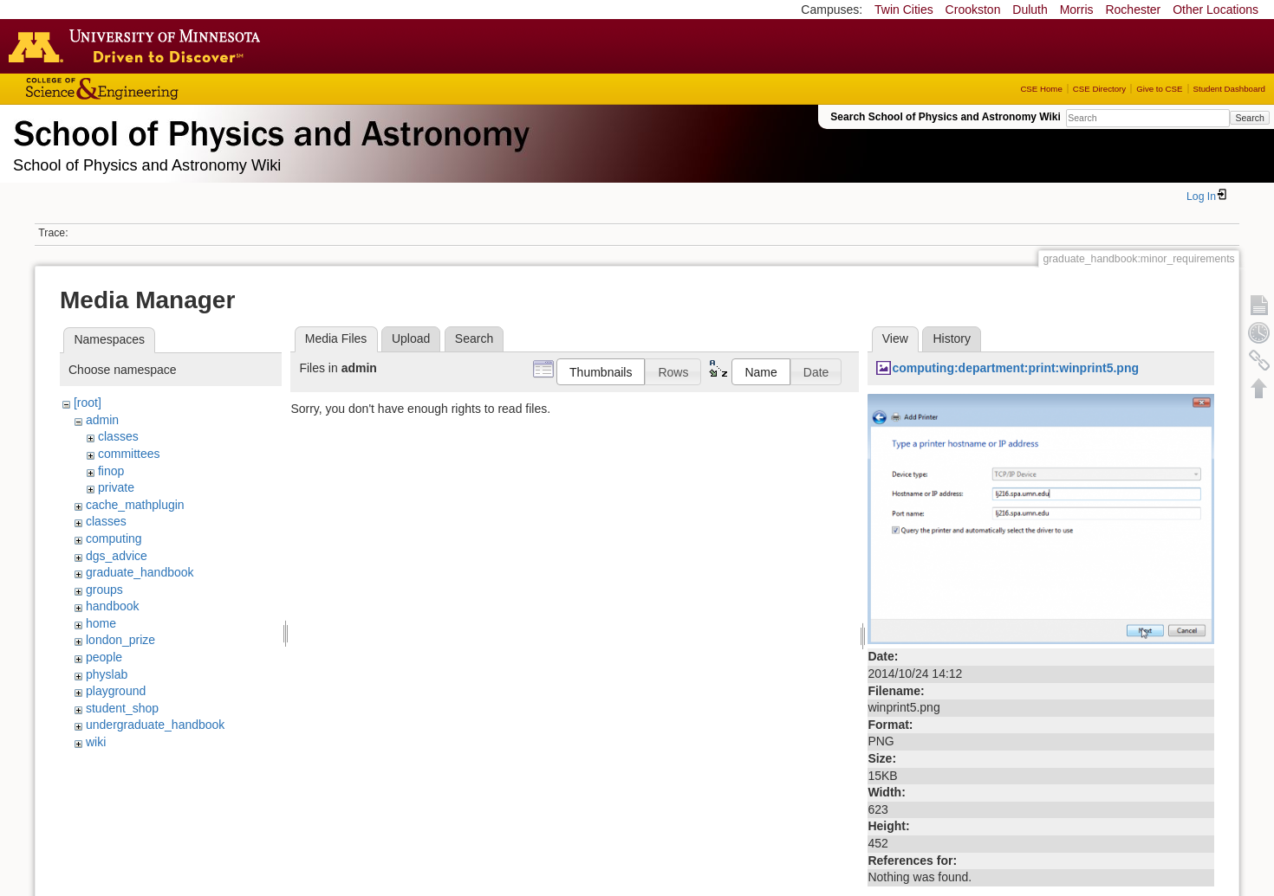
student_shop (122, 708)
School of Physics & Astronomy (268, 130)
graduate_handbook (140, 572)
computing (114, 538)
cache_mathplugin (135, 505)
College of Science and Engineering (156, 89)
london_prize (120, 640)
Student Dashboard (1229, 88)
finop (111, 471)
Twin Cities (903, 9)
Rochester (1132, 9)
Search (1249, 118)
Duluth (1029, 9)
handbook (113, 606)
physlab (106, 674)
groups (104, 589)
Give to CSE (1159, 88)
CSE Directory (1099, 88)
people (104, 657)
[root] (87, 402)
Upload (411, 338)
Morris (1077, 9)
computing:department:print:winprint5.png (1015, 368)
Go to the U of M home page (138, 46)
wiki (96, 742)
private (116, 487)
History (952, 338)
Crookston (973, 9)
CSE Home (1041, 88)
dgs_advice (116, 556)
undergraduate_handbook (155, 725)
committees (129, 454)
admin (102, 420)
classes (118, 436)
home (101, 623)
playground (116, 691)
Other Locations (1215, 9)
